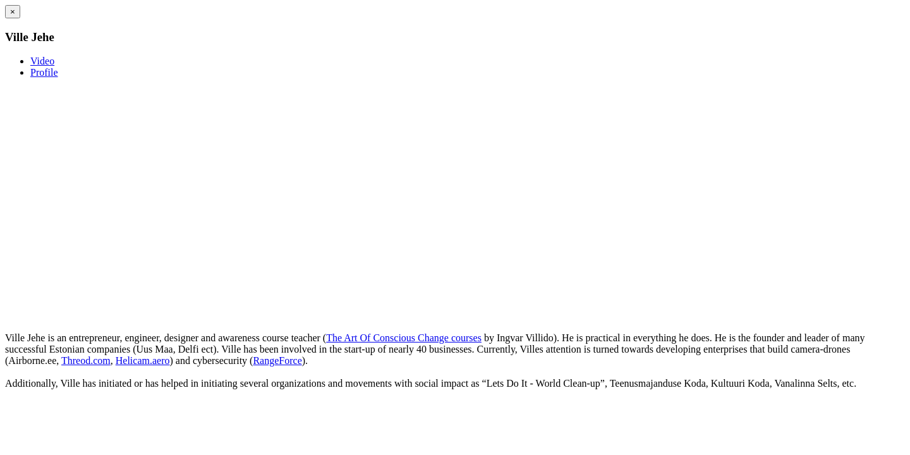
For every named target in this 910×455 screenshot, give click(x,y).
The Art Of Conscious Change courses (404, 337)
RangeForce (277, 360)
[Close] (12, 11)
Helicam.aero (143, 360)
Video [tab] (42, 61)
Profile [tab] (44, 72)
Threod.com (86, 360)
